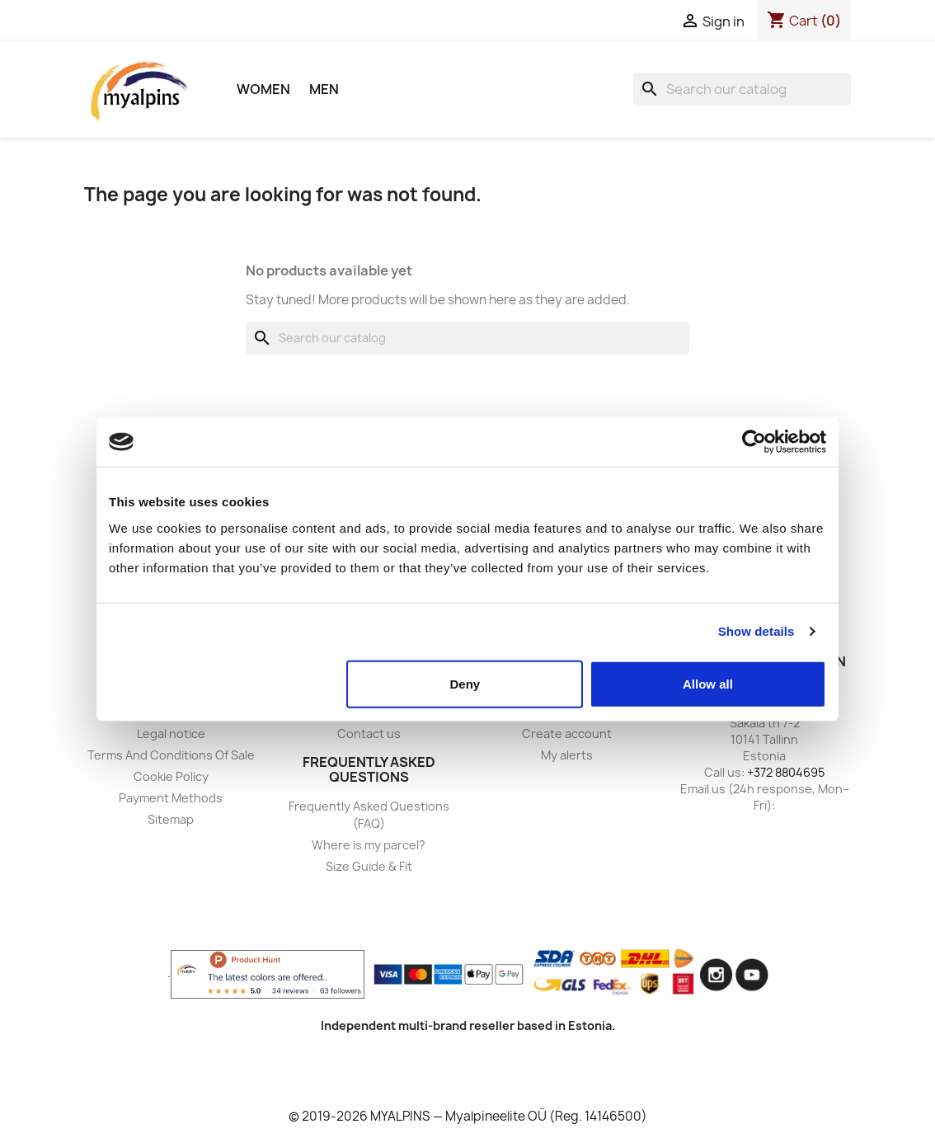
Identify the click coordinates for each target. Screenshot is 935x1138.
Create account (567, 733)
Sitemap (171, 819)
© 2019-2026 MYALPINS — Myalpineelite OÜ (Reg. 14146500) (468, 1116)
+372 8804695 (786, 772)
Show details (756, 631)
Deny (465, 683)
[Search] (742, 89)
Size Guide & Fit (369, 866)
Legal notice (171, 733)
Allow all (708, 683)
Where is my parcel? (368, 845)
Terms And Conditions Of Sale (171, 755)
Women (263, 89)
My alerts (567, 755)
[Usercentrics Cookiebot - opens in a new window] (754, 442)
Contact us (369, 733)
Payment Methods (171, 798)
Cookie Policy (171, 776)
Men (324, 89)
